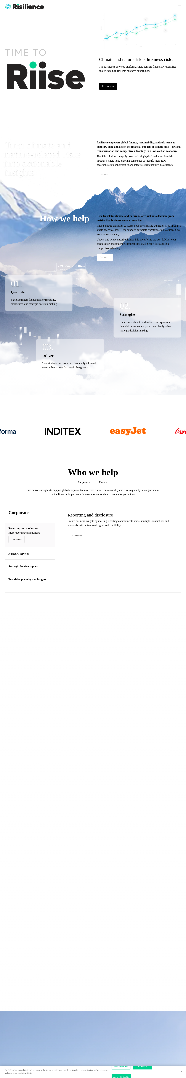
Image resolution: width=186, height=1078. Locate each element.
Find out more (108, 86)
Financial (103, 482)
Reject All (142, 1066)
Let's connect (76, 535)
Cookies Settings (121, 1066)
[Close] (181, 1071)
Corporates (84, 482)
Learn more (105, 174)
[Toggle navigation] (179, 6)
